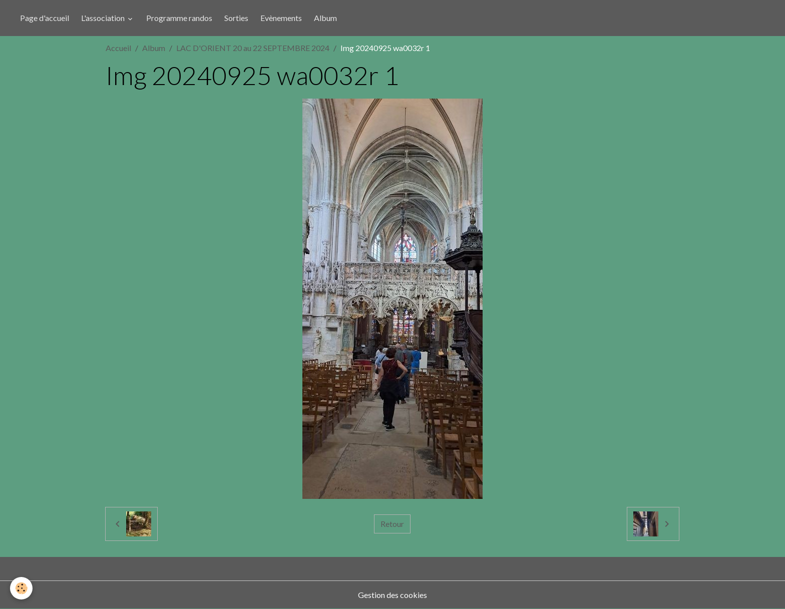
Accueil (118, 48)
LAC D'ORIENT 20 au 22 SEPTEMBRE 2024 (252, 48)
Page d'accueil (44, 18)
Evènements (281, 18)
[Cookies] (21, 588)
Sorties (236, 18)
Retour (392, 523)
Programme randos (179, 18)
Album (325, 18)
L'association (103, 18)
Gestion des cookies (392, 594)
